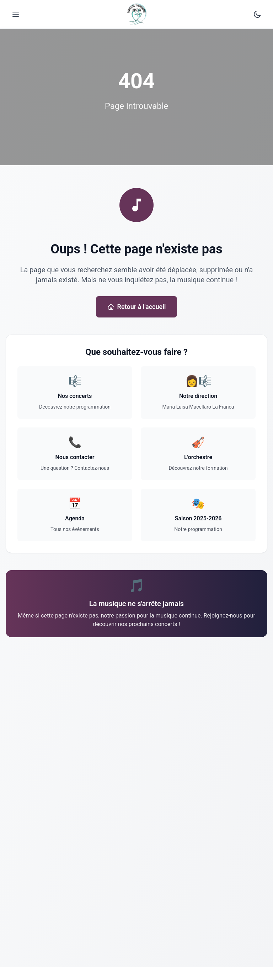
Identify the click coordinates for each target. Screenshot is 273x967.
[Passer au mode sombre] (257, 14)
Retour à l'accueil (136, 306)
